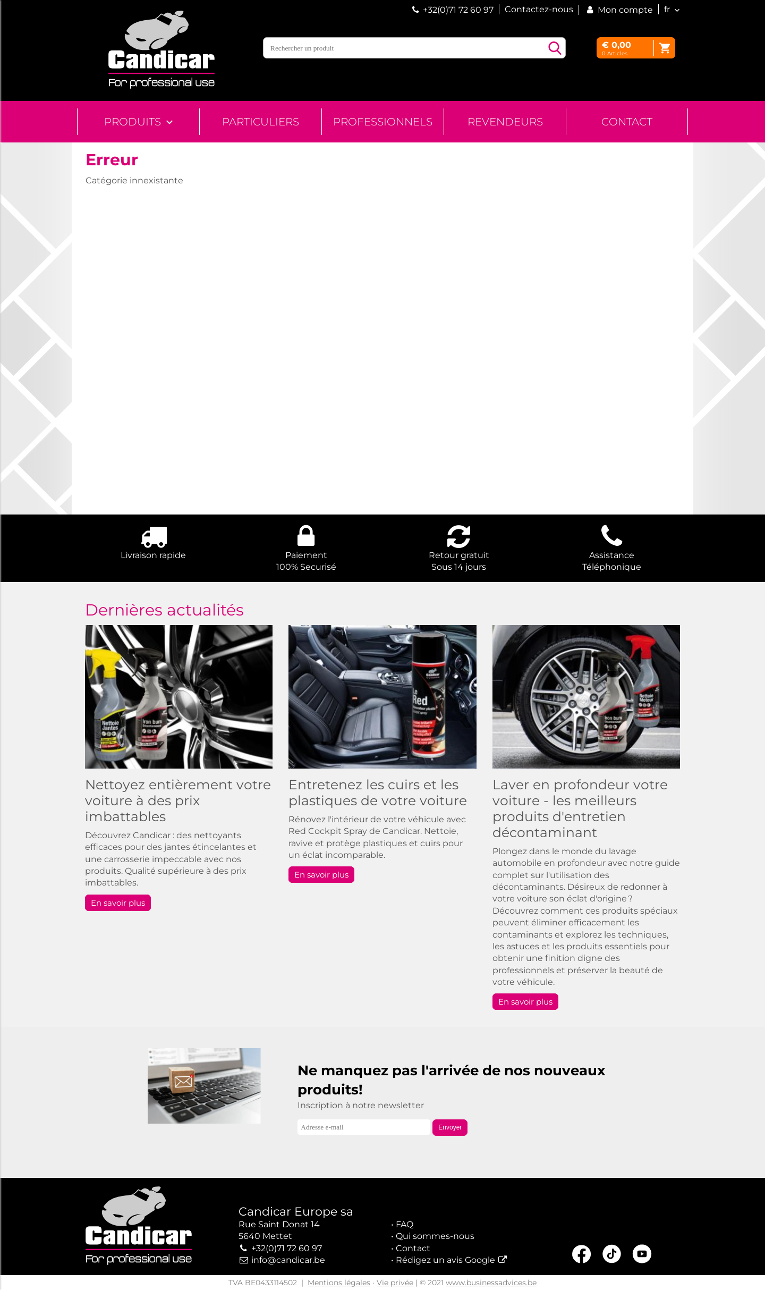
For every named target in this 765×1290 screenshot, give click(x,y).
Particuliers (260, 121)
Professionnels (382, 121)
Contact (626, 121)
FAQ (404, 1224)
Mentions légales (339, 1282)
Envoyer (450, 1127)
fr (667, 9)
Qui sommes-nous (435, 1236)
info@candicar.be (288, 1260)
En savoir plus (118, 903)
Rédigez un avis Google (445, 1260)
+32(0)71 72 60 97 (458, 10)
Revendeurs (505, 121)
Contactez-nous (539, 9)
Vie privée (395, 1282)
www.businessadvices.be (491, 1282)
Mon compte (618, 10)
